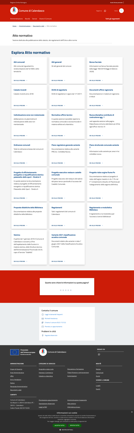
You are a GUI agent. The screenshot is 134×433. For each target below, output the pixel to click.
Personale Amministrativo (18, 386)
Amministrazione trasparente (77, 400)
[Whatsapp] (104, 10)
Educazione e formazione (75, 369)
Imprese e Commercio (46, 372)
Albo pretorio (71, 403)
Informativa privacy (73, 407)
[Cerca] (121, 10)
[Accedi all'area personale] (116, 3)
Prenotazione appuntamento (48, 400)
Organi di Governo (16, 369)
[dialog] (67, 421)
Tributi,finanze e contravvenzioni (78, 372)
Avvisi (98, 376)
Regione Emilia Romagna (18, 2)
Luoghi (98, 385)
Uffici (12, 376)
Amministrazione (25, 26)
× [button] (132, 412)
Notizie (98, 369)
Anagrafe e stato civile (46, 369)
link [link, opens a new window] (86, 421)
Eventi (98, 389)
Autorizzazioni (72, 376)
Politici (12, 383)
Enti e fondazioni (15, 379)
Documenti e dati (38, 26)
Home (14, 26)
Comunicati (99, 372)
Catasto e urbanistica (46, 376)
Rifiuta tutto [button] (74, 425)
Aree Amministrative (17, 372)
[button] (67, 430)
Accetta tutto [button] (59, 425)
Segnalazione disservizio (47, 403)
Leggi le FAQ (43, 407)
